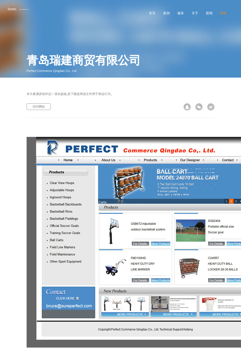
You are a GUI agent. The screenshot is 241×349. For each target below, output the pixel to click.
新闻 (209, 13)
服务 (180, 13)
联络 (223, 13)
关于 (195, 13)
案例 (166, 13)
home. (12, 9)
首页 (152, 13)
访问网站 (39, 106)
